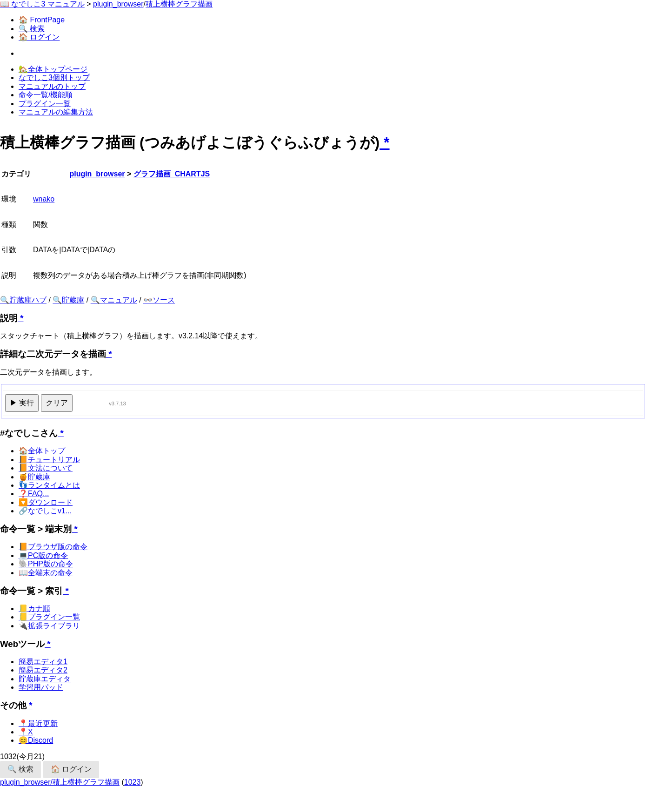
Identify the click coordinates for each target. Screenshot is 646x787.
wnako (43, 199)
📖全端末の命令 (46, 573)
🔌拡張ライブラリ (49, 626)
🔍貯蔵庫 (68, 300)
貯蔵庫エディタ (45, 679)
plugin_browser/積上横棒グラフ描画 (60, 782)
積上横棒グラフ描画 (179, 4)
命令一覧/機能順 (46, 95)
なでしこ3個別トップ (54, 77)
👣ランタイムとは (49, 485)
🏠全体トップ (42, 451)
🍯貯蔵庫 (34, 477)
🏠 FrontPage (42, 20)
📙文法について (46, 468)
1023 (132, 782)
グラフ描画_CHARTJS (171, 174)
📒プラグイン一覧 (49, 617)
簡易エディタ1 (43, 662)
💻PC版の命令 (43, 555)
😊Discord (36, 740)
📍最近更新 (38, 723)
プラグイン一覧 (45, 104)
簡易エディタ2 (43, 670)
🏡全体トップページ (53, 69)
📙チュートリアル (49, 460)
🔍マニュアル (114, 300)
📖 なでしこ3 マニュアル (42, 4)
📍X (26, 732)
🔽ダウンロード (46, 502)
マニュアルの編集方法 (56, 112)
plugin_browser (118, 4)
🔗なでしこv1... (45, 511)
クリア (57, 403)
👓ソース (159, 300)
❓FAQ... (34, 494)
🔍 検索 (32, 29)
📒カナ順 (34, 608)
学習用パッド (41, 687)
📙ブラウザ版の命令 (53, 547)
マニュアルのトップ (52, 86)
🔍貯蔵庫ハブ (23, 300)
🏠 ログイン (39, 37)
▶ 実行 (22, 403)
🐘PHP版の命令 (46, 564)
